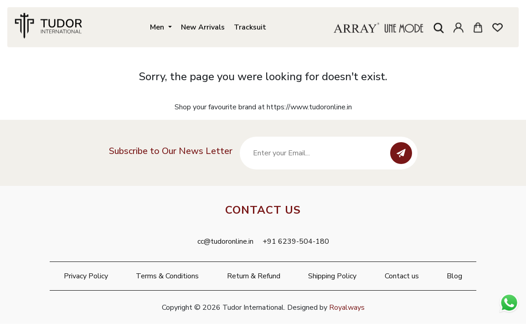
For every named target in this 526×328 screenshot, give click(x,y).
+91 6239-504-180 (296, 241)
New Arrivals (203, 26)
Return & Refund (253, 276)
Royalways (347, 307)
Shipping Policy (332, 276)
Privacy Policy (86, 276)
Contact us (402, 276)
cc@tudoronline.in (225, 241)
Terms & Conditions (167, 276)
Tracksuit (250, 26)
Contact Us (263, 210)
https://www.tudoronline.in (309, 107)
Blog (454, 276)
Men (158, 26)
